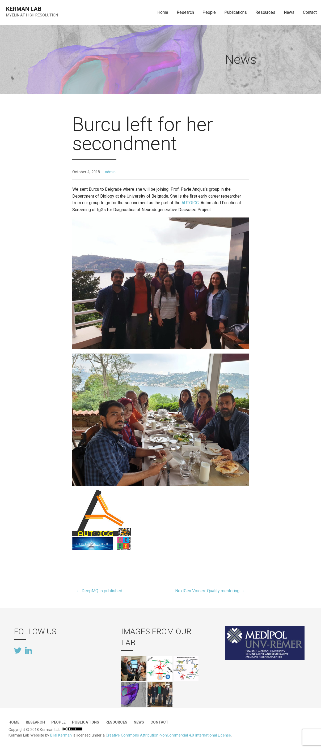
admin (110, 172)
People (209, 12)
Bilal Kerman (61, 735)
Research (185, 12)
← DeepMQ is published (99, 590)
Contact (310, 12)
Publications (235, 12)
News (289, 12)
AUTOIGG (190, 202)
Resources (265, 12)
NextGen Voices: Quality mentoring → (210, 590)
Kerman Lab (23, 9)
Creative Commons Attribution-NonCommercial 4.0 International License (168, 735)
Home (162, 12)
